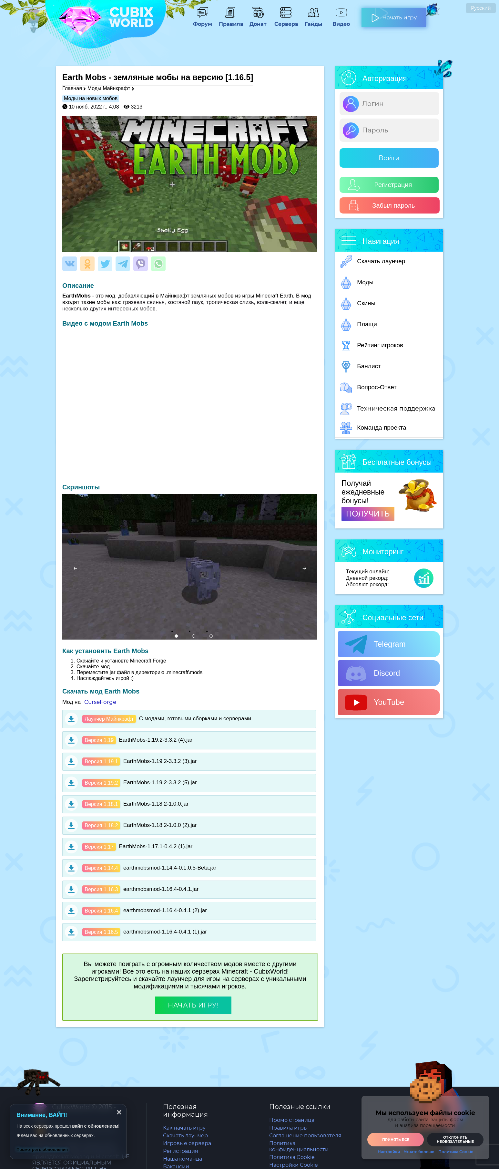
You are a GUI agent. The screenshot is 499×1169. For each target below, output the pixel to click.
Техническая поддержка (387, 409)
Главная (72, 88)
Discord (372, 673)
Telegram (375, 644)
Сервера (286, 21)
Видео (341, 21)
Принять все (395, 1139)
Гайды (313, 21)
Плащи (358, 324)
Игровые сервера (187, 1143)
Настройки (389, 1152)
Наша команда (182, 1159)
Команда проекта (373, 428)
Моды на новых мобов (90, 98)
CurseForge (100, 702)
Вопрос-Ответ (368, 387)
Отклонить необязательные (455, 1139)
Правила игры (288, 1128)
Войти (389, 158)
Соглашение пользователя (305, 1135)
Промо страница (291, 1120)
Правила (230, 21)
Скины (357, 303)
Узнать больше (419, 1152)
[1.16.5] (239, 77)
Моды (356, 283)
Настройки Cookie (293, 1165)
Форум (202, 21)
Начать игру (394, 15)
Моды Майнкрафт (108, 88)
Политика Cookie (292, 1157)
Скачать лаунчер (372, 262)
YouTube (374, 702)
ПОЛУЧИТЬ (368, 513)
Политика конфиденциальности (299, 1146)
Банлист (360, 366)
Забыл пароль (382, 205)
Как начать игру (184, 1128)
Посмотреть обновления (42, 1149)
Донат (258, 21)
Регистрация (380, 185)
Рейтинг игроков (371, 345)
